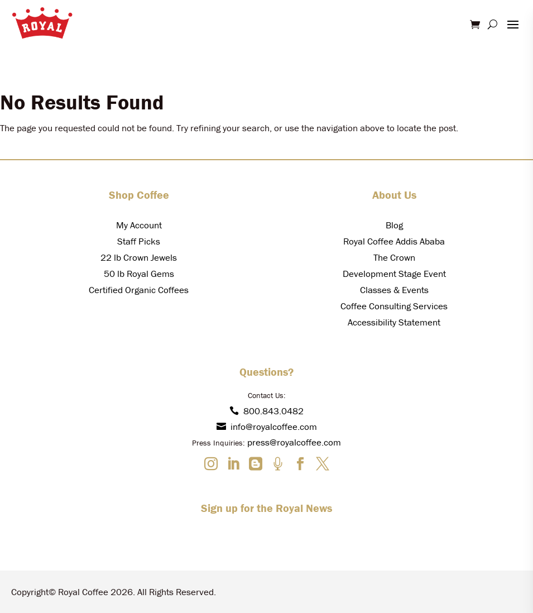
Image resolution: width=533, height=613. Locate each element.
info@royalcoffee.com (267, 426)
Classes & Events (394, 290)
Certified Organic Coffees (139, 290)
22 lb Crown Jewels (138, 257)
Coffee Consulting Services (394, 306)
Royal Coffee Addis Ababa (394, 241)
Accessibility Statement (394, 322)
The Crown (394, 257)
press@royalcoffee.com (294, 442)
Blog (394, 225)
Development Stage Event (394, 273)
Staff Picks (138, 241)
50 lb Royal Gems (139, 273)
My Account (139, 225)
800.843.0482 (266, 410)
